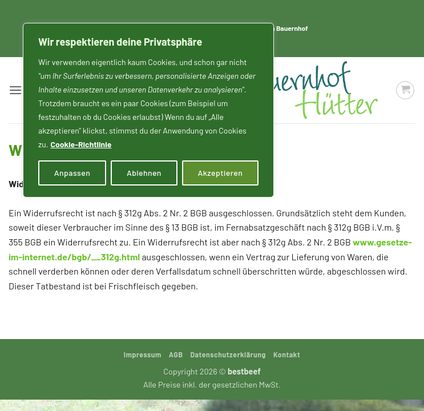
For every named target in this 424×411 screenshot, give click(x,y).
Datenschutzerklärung (228, 354)
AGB (176, 354)
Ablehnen (144, 173)
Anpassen (72, 173)
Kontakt (286, 354)
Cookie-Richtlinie (80, 144)
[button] (15, 90)
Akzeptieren (220, 173)
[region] (148, 110)
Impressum (142, 354)
